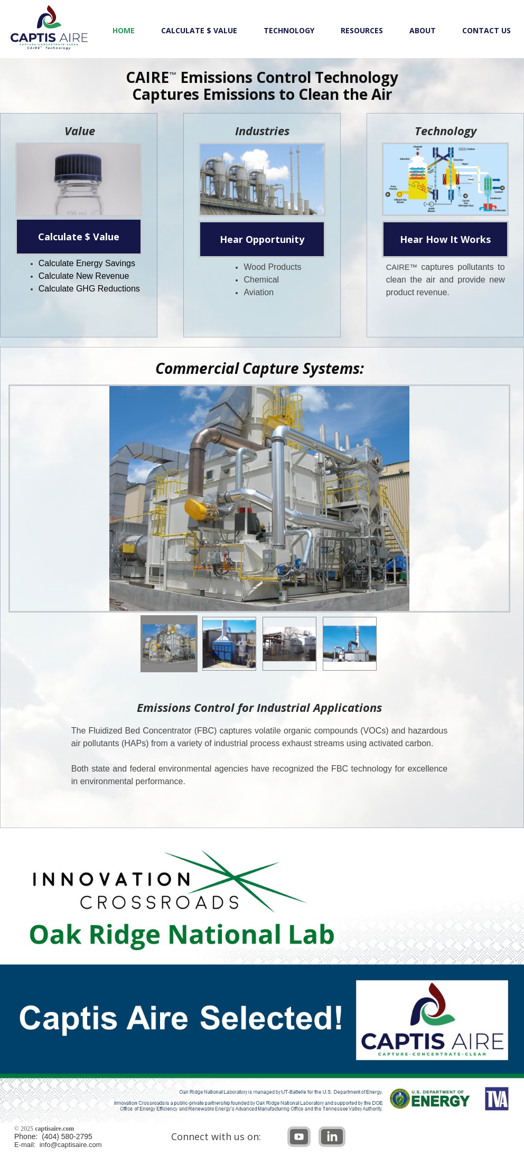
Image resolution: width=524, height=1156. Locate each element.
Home (124, 30)
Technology (289, 30)
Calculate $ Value (199, 30)
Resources (362, 30)
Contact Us (486, 30)
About (422, 30)
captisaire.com (54, 1128)
